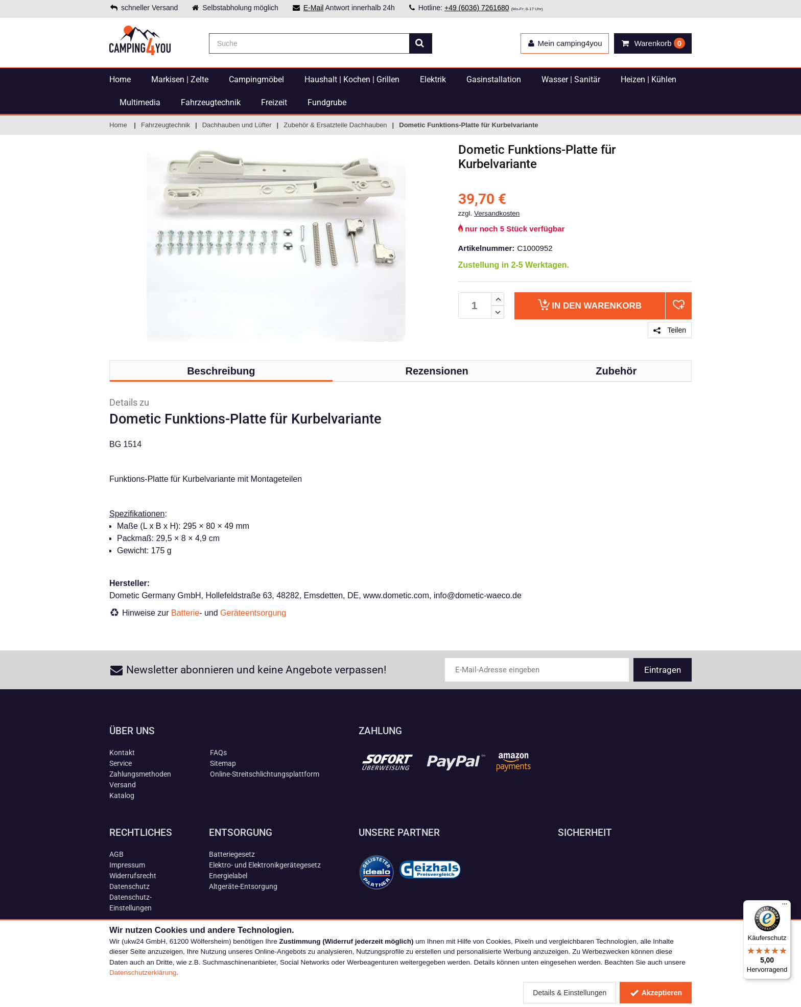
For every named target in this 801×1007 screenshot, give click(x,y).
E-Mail (313, 8)
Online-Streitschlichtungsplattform (264, 774)
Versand (122, 785)
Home (120, 79)
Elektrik (433, 79)
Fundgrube (327, 102)
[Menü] (785, 906)
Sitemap (223, 763)
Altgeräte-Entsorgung (243, 886)
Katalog (121, 795)
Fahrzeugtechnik (211, 102)
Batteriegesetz (232, 854)
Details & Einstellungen (569, 993)
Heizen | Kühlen (648, 79)
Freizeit (274, 102)
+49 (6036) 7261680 (476, 8)
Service (120, 763)
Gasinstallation (493, 79)
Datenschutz (129, 886)
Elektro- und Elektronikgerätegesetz (265, 865)
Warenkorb (590, 305)
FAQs (218, 752)
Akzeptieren (655, 993)
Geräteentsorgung (253, 612)
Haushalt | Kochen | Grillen (351, 79)
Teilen (669, 330)
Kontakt (122, 752)
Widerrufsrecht (132, 876)
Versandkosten (497, 213)
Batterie (185, 612)
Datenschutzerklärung (142, 972)
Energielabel (228, 876)
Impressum (127, 865)
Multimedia (140, 102)
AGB (116, 854)
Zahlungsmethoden (140, 774)
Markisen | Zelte (179, 79)
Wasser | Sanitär (570, 79)
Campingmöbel (256, 79)
